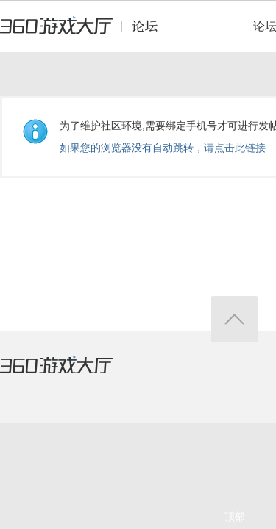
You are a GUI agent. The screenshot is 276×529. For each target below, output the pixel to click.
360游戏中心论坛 (85, 32)
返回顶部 (234, 319)
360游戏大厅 (71, 374)
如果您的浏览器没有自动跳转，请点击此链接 (163, 148)
